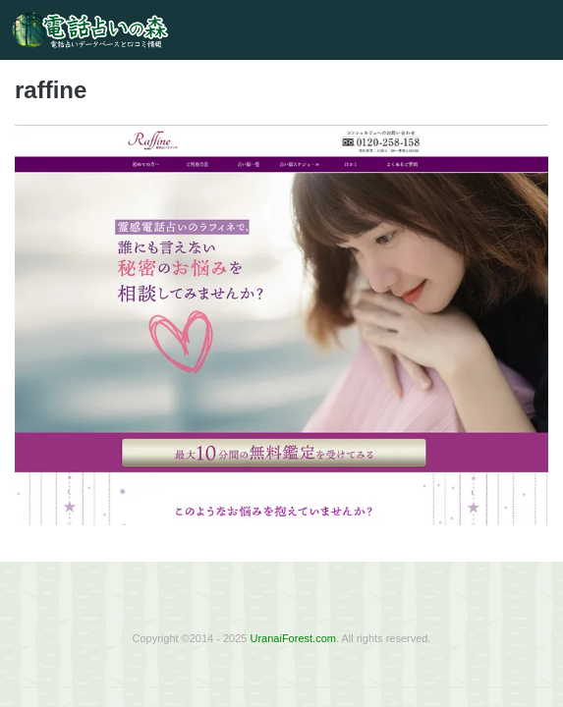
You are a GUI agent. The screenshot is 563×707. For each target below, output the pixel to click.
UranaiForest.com (293, 638)
